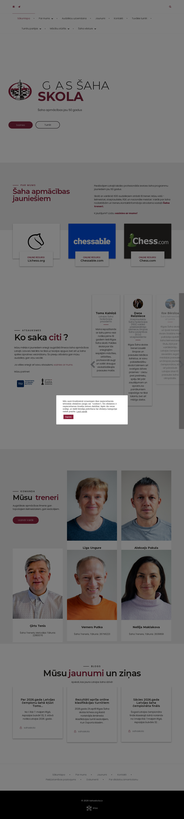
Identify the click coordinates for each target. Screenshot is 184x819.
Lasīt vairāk (81, 411)
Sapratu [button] (68, 417)
